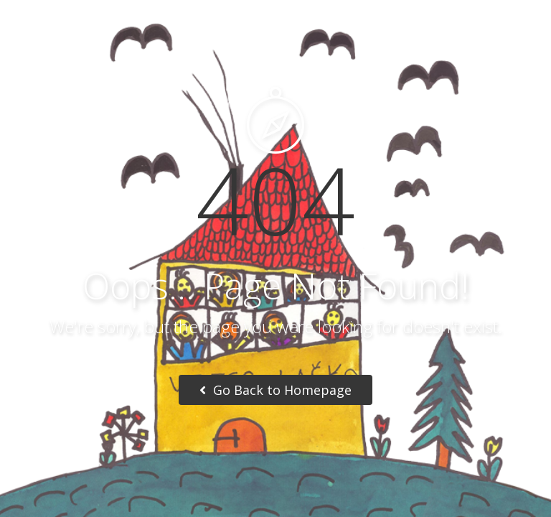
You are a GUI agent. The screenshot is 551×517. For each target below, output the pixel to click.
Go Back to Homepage (275, 390)
